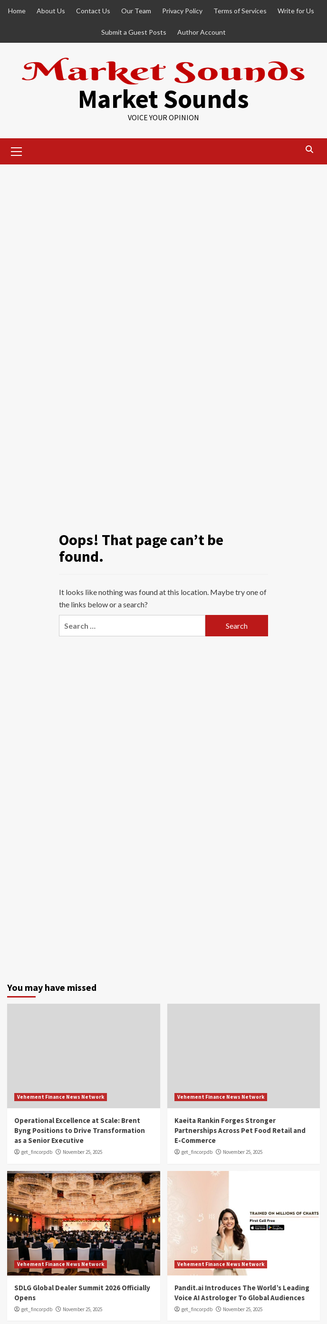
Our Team (136, 11)
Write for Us (296, 11)
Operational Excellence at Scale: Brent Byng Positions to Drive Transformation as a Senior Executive (79, 1130)
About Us (51, 11)
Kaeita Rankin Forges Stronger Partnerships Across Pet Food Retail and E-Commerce (240, 1130)
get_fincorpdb (36, 1152)
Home (17, 11)
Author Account (201, 32)
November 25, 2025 (82, 1152)
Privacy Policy (182, 11)
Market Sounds (163, 98)
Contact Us (93, 11)
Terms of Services (240, 11)
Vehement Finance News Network (60, 1097)
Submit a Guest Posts (133, 32)
